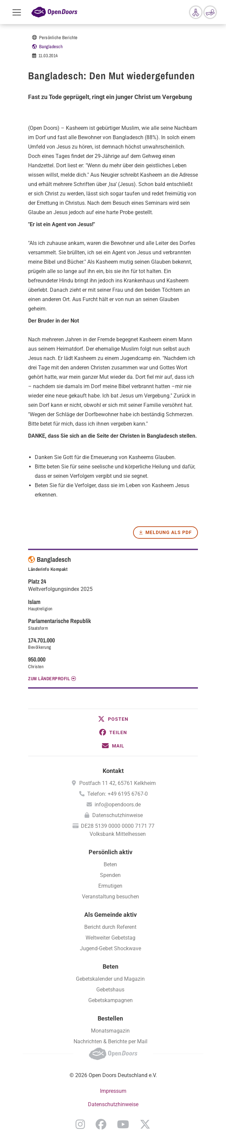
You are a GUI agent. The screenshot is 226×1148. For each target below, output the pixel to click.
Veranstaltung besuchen (110, 896)
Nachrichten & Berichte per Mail (110, 1041)
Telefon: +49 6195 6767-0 (117, 794)
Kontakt (113, 770)
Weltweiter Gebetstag (110, 938)
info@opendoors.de (118, 804)
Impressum (113, 1091)
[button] (113, 719)
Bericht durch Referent (110, 927)
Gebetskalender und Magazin (110, 979)
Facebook (101, 1124)
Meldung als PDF (168, 532)
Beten (110, 864)
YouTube (123, 1124)
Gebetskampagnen (110, 1000)
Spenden (110, 875)
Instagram (80, 1124)
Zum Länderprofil (49, 679)
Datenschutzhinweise (117, 815)
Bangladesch (51, 46)
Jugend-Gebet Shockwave (110, 948)
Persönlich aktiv (110, 852)
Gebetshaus (110, 989)
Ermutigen (110, 886)
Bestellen (110, 1018)
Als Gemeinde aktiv (110, 914)
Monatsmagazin (110, 1031)
